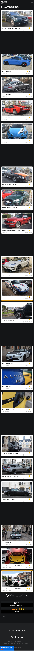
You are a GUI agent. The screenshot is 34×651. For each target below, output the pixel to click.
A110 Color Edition (10, 409)
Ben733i (5, 30)
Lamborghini (5, 566)
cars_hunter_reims (7, 298)
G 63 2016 (12, 320)
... (23, 595)
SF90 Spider (8, 543)
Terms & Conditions (12, 644)
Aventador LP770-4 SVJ (15, 589)
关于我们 (11, 630)
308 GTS (7, 118)
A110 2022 (8, 72)
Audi (3, 207)
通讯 (23, 630)
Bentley (4, 184)
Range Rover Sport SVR (14, 28)
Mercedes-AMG (6, 320)
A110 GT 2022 (9, 363)
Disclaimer (17, 647)
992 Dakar (8, 297)
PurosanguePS (6, 275)
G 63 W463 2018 (14, 453)
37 (26, 595)
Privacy (25, 644)
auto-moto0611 (6, 321)
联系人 (18, 630)
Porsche (4, 95)
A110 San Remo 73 (10, 141)
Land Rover (5, 28)
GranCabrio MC (11, 499)
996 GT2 (8, 95)
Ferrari (3, 118)
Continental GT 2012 (11, 184)
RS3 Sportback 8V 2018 (10, 207)
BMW (3, 476)
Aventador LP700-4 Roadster (16, 566)
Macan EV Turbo (10, 274)
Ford (3, 230)
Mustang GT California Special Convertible (15, 230)
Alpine (3, 72)
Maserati (4, 499)
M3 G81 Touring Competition (12, 476)
